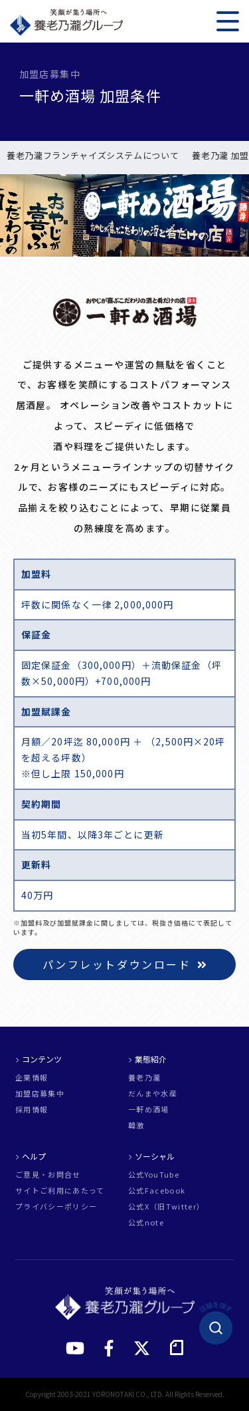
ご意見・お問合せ (48, 1174)
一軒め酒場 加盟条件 (52, 156)
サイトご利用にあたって (60, 1190)
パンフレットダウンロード (124, 964)
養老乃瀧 (144, 1077)
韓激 (136, 1125)
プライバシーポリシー (56, 1206)
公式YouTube (153, 1174)
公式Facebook (156, 1190)
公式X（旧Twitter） (166, 1206)
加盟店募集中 (39, 1093)
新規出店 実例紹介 (145, 156)
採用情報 (31, 1109)
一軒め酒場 (148, 1109)
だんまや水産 (152, 1093)
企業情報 (31, 1077)
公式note (146, 1222)
